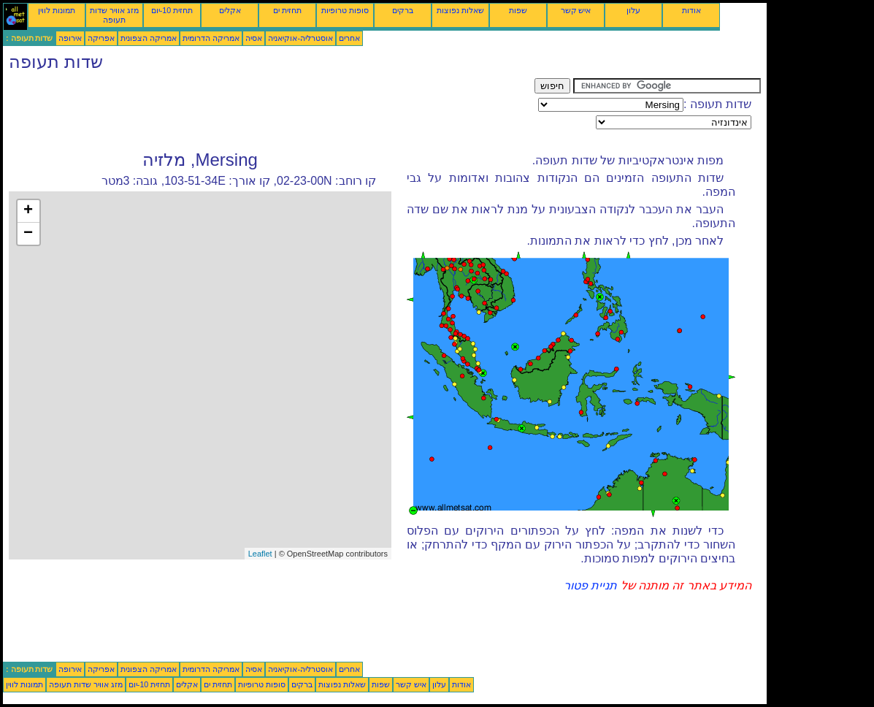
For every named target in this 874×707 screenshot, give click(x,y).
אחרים (349, 38)
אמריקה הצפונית (148, 38)
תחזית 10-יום (172, 10)
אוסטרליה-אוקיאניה (300, 38)
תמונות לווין (56, 10)
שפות (518, 10)
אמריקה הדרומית (211, 38)
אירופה (70, 38)
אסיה (253, 38)
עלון (633, 10)
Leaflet (260, 553)
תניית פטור (590, 585)
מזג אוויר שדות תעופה (114, 15)
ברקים (402, 10)
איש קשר (576, 10)
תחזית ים (287, 10)
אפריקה (101, 38)
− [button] (28, 234)
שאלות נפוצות (460, 10)
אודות (691, 10)
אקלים (230, 10)
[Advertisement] (268, 111)
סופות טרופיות (345, 10)
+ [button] (28, 211)
